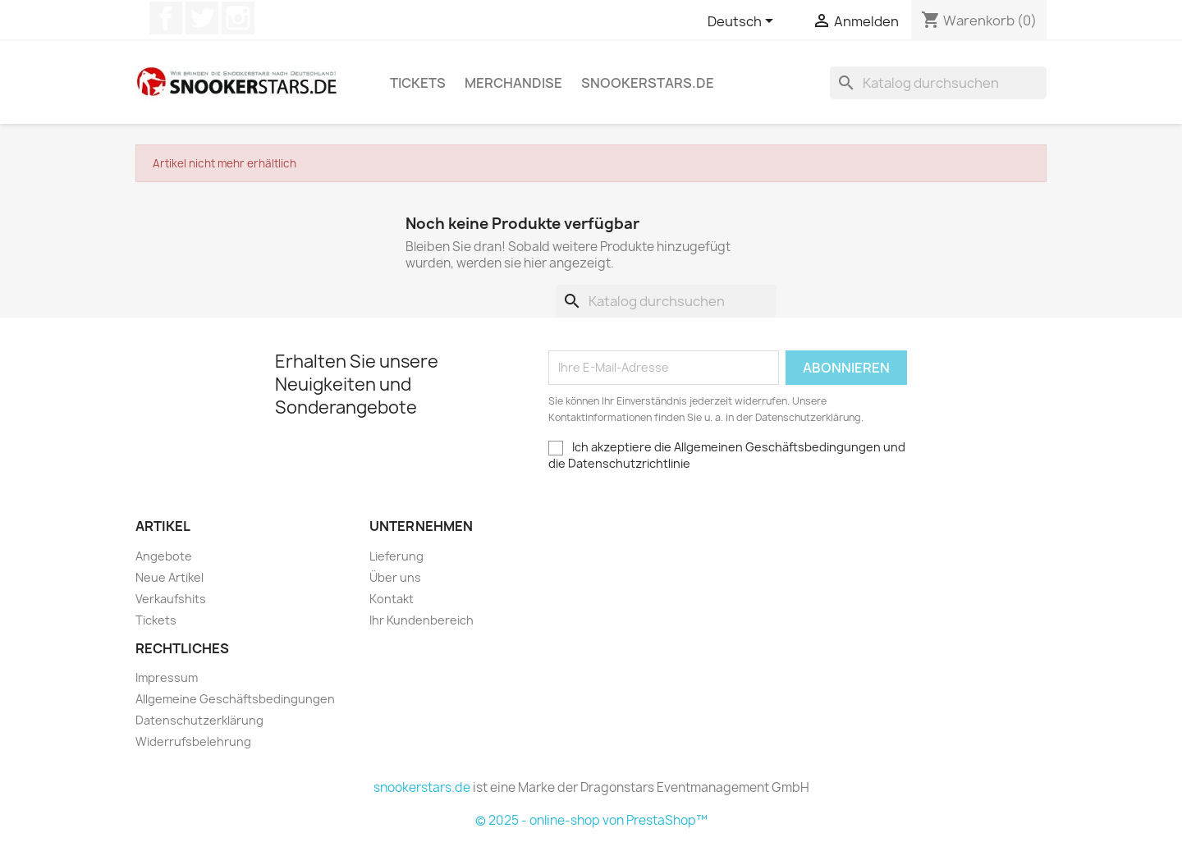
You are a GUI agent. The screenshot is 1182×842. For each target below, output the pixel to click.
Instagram (238, 18)
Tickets (418, 83)
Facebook (165, 18)
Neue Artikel (169, 577)
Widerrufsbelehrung (193, 741)
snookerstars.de (647, 83)
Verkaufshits (170, 598)
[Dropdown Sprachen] (743, 22)
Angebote (163, 556)
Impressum (166, 677)
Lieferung (396, 556)
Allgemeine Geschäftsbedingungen (235, 699)
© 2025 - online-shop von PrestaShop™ (591, 820)
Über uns (395, 577)
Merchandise (513, 83)
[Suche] (938, 82)
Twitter (202, 18)
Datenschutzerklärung (199, 720)
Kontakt (391, 598)
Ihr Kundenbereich (421, 620)
